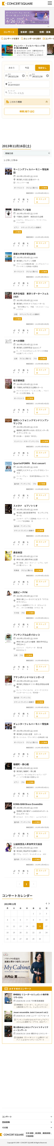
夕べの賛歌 (18, 340)
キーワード (11, 91)
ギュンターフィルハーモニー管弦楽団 (31, 725)
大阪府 (19, 470)
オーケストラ (19, 187)
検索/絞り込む (27, 111)
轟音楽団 (17, 552)
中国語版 (30, 1136)
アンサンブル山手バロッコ (26, 634)
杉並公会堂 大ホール (32, 734)
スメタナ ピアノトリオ (25, 505)
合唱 (15, 314)
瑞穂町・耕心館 (21, 764)
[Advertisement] (27, 130)
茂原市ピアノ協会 (22, 209)
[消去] (23, 75)
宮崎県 (19, 811)
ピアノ (16, 227)
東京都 (19, 179)
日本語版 (30, 1133)
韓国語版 (46, 1133)
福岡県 (19, 430)
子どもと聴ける (32, 187)
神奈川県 (20, 559)
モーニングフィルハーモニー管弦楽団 (31, 171)
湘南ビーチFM (20, 592)
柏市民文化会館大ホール (33, 387)
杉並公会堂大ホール (31, 179)
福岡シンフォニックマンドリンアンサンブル (31, 422)
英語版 (38, 1133)
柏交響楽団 (18, 380)
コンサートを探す (10, 38)
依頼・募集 (45, 32)
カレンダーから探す (31, 38)
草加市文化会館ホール (32, 851)
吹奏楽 (16, 570)
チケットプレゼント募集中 (31, 227)
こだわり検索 (14, 102)
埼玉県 (19, 512)
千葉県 (19, 216)
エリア (10, 82)
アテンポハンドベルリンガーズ (28, 677)
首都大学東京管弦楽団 (24, 253)
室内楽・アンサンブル (22, 484)
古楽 (15, 358)
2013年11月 (10, 904)
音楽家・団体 (27, 32)
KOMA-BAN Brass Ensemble (28, 804)
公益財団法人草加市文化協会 (27, 844)
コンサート (9, 32)
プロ (35, 358)
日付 (9, 74)
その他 (16, 613)
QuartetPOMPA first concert (29, 463)
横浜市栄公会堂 (31, 559)
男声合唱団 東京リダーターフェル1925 (31, 295)
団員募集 (6, 1122)
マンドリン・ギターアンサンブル (26, 441)
